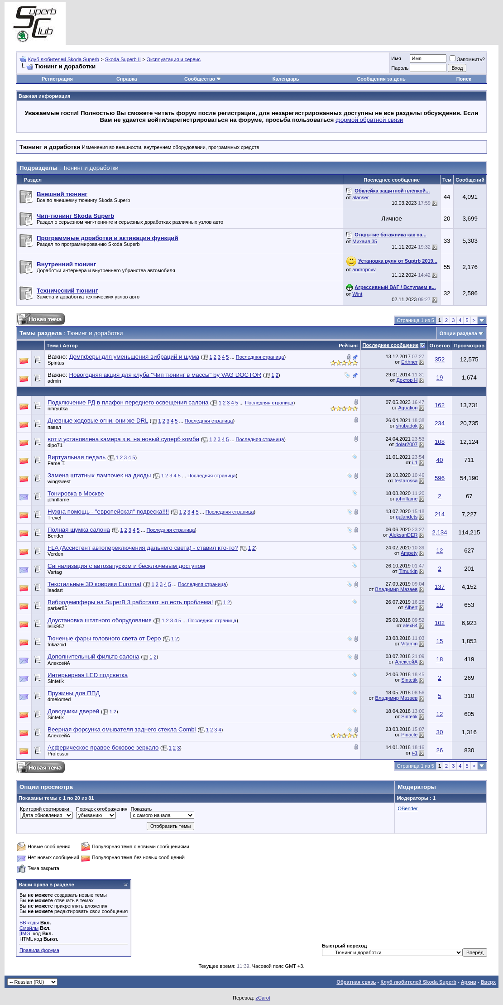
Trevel (54, 517)
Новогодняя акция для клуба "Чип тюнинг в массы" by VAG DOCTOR (165, 374)
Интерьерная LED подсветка (88, 675)
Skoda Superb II (123, 59)
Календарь (286, 79)
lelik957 (56, 626)
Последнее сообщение (391, 345)
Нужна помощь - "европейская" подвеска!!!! (108, 511)
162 (440, 405)
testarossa (406, 480)
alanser (360, 197)
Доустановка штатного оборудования (100, 620)
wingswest (59, 481)
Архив (468, 982)
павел (54, 427)
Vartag (55, 572)
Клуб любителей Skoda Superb (63, 59)
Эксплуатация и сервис (174, 59)
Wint (357, 294)
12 (439, 550)
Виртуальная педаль (76, 457)
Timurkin (408, 571)
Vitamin (409, 643)
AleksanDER (403, 535)
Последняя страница (260, 357)
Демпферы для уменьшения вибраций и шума (134, 356)
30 (439, 732)
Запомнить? (467, 59)
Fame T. (57, 463)
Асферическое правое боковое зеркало (103, 747)
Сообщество (202, 79)
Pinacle (409, 734)
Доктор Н (407, 380)
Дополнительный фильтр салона (93, 656)
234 (440, 423)
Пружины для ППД (74, 693)
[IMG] (25, 933)
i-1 (414, 462)
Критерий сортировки (44, 809)
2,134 (439, 532)
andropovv (363, 269)
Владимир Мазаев (396, 589)
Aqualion (408, 407)
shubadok (407, 425)
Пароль (399, 68)
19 (439, 377)
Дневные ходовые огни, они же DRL (98, 420)
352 (440, 359)
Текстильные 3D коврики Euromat (94, 584)
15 (439, 641)
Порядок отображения (101, 809)
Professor (58, 753)
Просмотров (469, 345)
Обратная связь (356, 982)
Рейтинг (348, 345)
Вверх (488, 982)
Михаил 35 (364, 241)
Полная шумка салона (79, 529)
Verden (55, 554)
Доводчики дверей (73, 711)
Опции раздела (458, 333)
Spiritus (56, 362)
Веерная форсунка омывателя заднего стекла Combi (122, 729)
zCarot (262, 997)
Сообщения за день (381, 79)
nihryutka (58, 408)
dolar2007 (406, 444)
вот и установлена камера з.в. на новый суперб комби (123, 439)
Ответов (439, 345)
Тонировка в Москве (76, 493)
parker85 (57, 608)
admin (54, 381)
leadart (55, 590)
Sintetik (56, 681)
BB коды (29, 922)
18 (439, 659)
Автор (69, 345)
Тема (52, 345)
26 (439, 750)
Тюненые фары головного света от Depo (104, 638)
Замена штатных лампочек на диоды (99, 475)
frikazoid (57, 644)
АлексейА (59, 663)
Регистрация (57, 79)
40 (439, 460)
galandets (407, 516)
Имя (396, 58)
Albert (411, 607)
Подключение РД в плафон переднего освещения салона (128, 402)
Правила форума (39, 950)
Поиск (463, 79)
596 (440, 478)
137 (440, 586)
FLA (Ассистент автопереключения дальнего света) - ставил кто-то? (143, 547)
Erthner (409, 362)
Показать (141, 809)
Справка (126, 79)
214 (440, 514)
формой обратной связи (369, 119)
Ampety (409, 553)
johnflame (58, 499)
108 (440, 441)
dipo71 (55, 445)
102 (440, 623)
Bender (55, 536)
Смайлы (28, 928)
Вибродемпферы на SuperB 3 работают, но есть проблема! (130, 602)
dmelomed (59, 699)
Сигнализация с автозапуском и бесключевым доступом (126, 566)
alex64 (410, 625)
